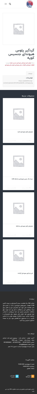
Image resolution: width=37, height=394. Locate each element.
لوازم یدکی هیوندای (26, 63)
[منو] (6, 4)
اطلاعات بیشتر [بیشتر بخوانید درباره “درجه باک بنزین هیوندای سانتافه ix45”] (26, 188)
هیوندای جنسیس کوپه (15, 63)
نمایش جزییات (11, 141)
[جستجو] (9, 4)
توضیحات (30, 73)
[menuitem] (9, 4)
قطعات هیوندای (30, 65)
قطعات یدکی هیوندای (20, 65)
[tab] (30, 74)
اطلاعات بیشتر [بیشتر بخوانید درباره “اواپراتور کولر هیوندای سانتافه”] (26, 235)
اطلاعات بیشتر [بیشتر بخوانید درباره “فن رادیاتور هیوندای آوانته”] (26, 282)
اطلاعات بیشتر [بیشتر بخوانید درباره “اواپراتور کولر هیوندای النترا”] (26, 141)
